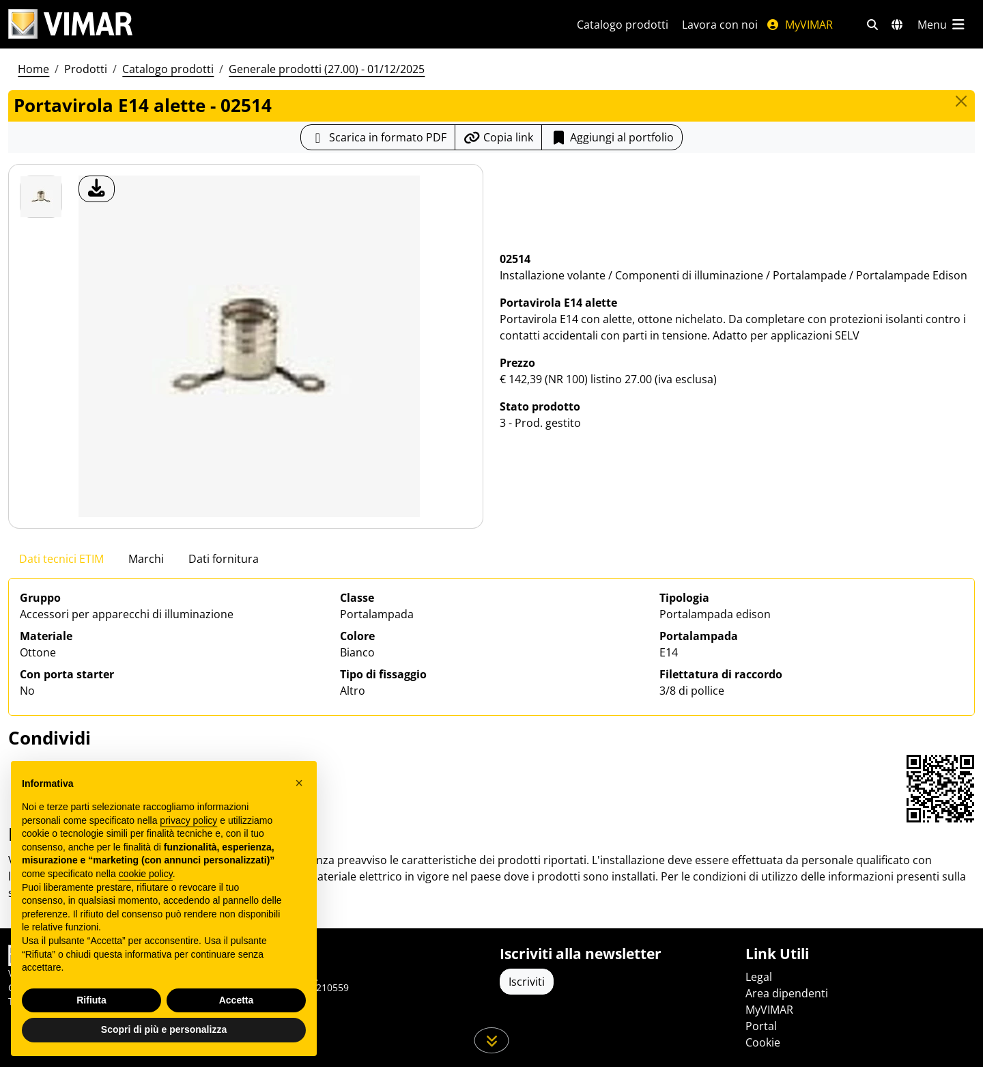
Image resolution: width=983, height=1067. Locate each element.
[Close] (961, 101)
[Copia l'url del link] (498, 137)
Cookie (762, 1042)
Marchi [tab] (146, 558)
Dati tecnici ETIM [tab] (61, 558)
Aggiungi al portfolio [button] (612, 137)
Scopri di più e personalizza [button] (164, 1029)
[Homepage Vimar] (70, 24)
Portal (761, 1026)
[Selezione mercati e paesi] (897, 24)
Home (33, 69)
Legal (758, 976)
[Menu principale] (942, 24)
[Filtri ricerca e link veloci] (872, 24)
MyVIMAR (799, 24)
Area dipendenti (786, 993)
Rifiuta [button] (91, 1000)
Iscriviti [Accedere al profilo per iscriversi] (527, 981)
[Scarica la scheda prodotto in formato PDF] (377, 137)
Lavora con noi (720, 24)
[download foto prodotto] (97, 189)
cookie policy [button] (146, 873)
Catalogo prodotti (622, 24)
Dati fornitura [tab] (223, 558)
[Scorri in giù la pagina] (491, 1040)
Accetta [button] (236, 1000)
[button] (299, 783)
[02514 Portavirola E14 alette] (41, 197)
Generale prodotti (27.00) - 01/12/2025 (327, 69)
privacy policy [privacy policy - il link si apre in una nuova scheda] (188, 820)
